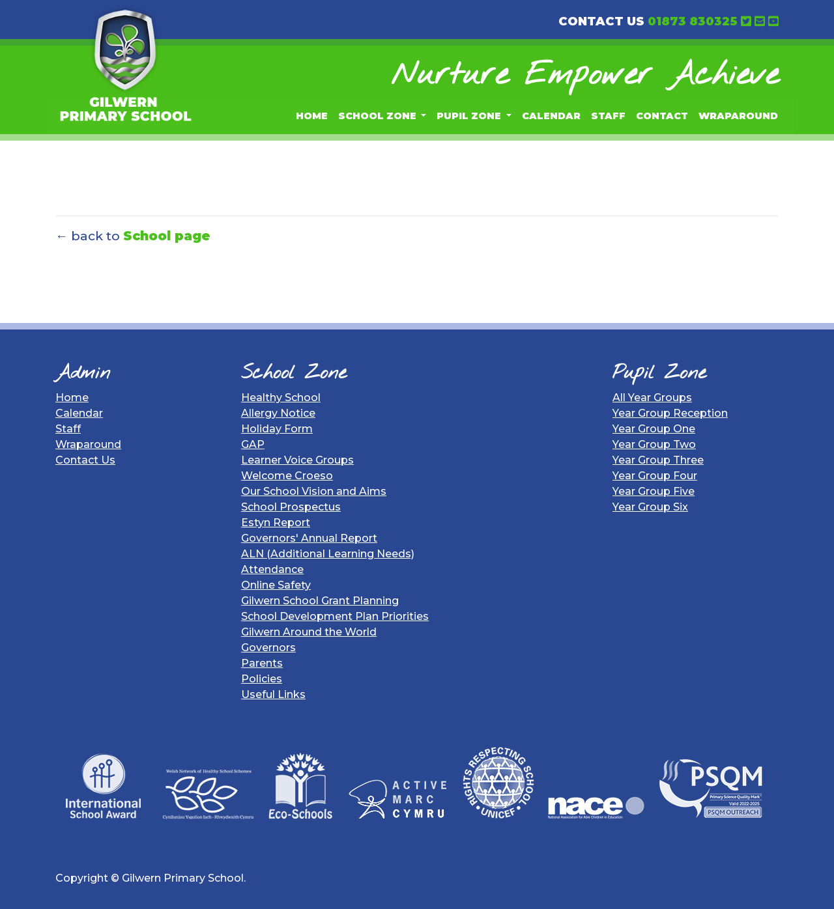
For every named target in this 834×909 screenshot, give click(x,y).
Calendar (551, 116)
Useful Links (273, 694)
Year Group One (653, 429)
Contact (662, 116)
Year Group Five (653, 491)
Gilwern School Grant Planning (320, 600)
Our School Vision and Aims (313, 491)
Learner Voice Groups (297, 460)
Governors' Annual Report (309, 538)
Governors (268, 647)
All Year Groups (652, 397)
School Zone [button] (378, 116)
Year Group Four (654, 475)
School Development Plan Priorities (335, 616)
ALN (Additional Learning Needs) (327, 554)
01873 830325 (693, 21)
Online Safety (276, 585)
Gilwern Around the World (309, 632)
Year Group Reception (670, 413)
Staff (608, 116)
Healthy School (281, 397)
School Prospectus (291, 507)
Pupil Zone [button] (470, 116)
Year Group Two (654, 444)
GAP (253, 444)
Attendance (272, 569)
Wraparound (738, 116)
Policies (261, 679)
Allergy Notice (278, 413)
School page (166, 236)
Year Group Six (650, 507)
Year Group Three (658, 460)
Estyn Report (275, 522)
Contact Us (85, 460)
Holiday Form (277, 429)
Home (312, 116)
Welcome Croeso (287, 475)
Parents (262, 663)
